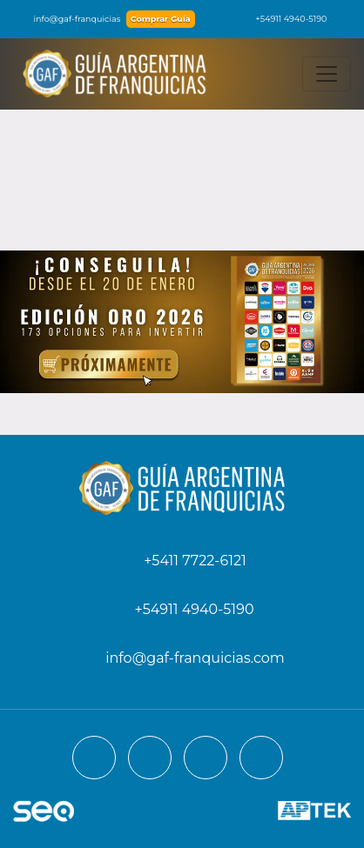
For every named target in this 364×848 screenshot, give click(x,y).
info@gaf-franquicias (67, 18)
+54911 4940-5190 (282, 18)
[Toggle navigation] (326, 74)
